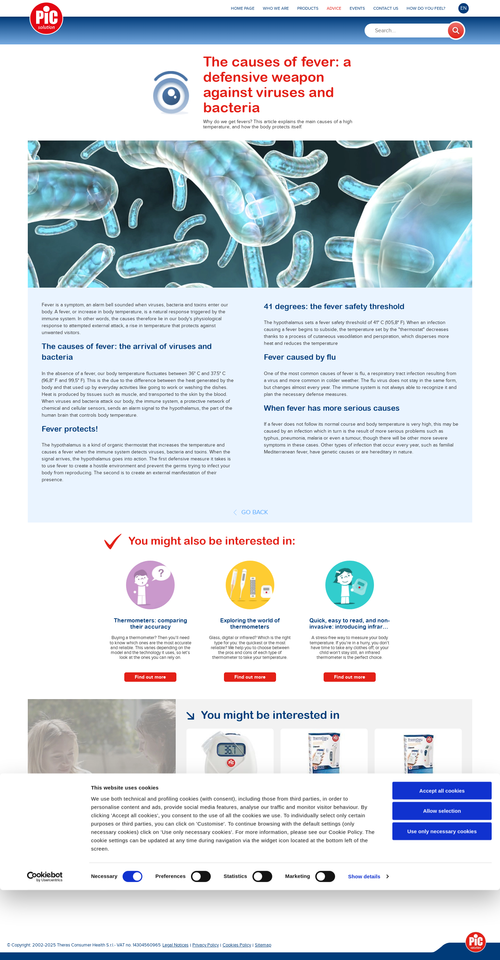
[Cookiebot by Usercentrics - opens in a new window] (45, 946)
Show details (364, 946)
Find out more (150, 677)
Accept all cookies (442, 860)
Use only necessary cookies (442, 901)
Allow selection (442, 881)
